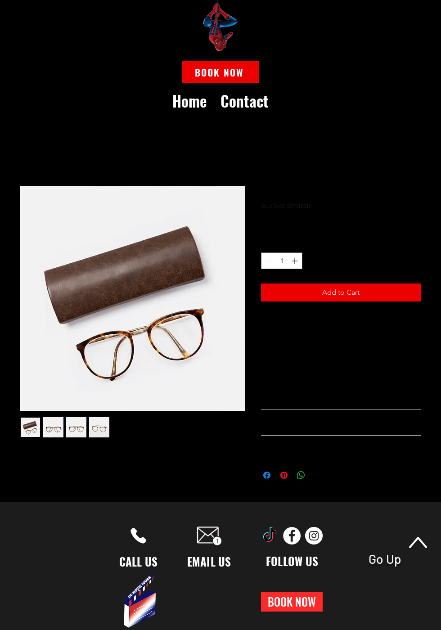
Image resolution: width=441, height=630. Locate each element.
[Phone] (138, 535)
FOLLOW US (292, 561)
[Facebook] (292, 535)
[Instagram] (314, 535)
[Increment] (295, 261)
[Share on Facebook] (266, 475)
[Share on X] (318, 475)
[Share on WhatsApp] (301, 475)
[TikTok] (270, 535)
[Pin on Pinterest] (284, 475)
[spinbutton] (282, 261)
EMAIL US (209, 561)
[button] (220, 72)
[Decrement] (268, 261)
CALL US (138, 561)
